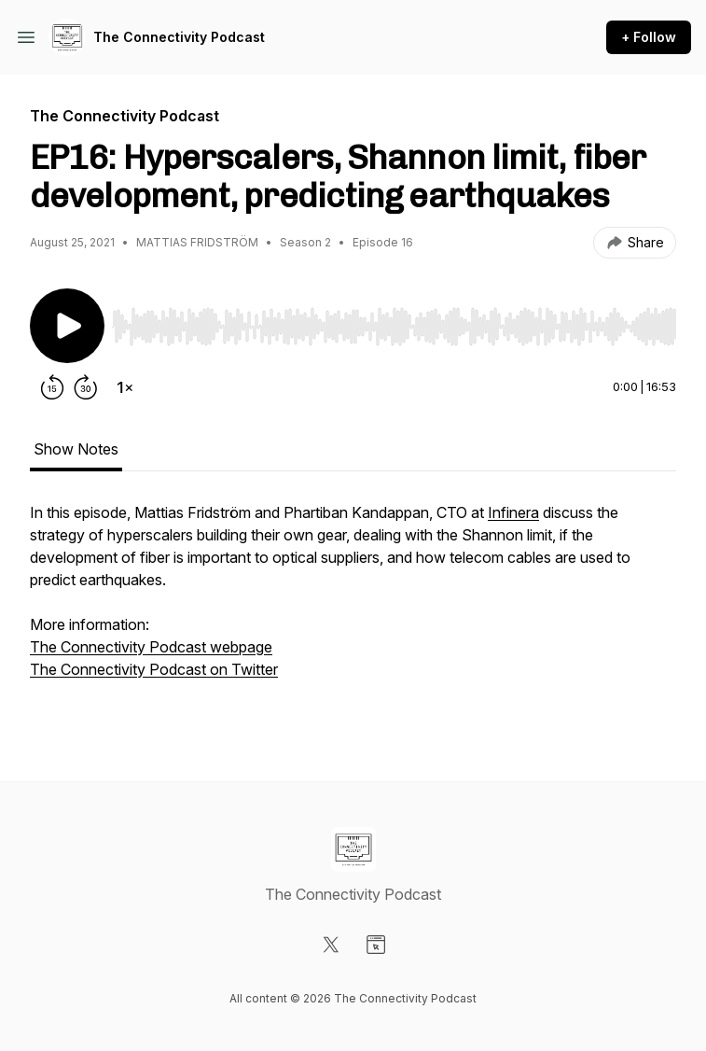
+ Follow (648, 37)
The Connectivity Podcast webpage (151, 647)
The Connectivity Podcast (179, 37)
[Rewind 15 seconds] (52, 387)
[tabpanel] (353, 611)
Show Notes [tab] (76, 449)
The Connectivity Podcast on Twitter (154, 669)
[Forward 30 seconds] (86, 387)
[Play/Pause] (67, 325)
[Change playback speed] (125, 387)
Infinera (513, 512)
